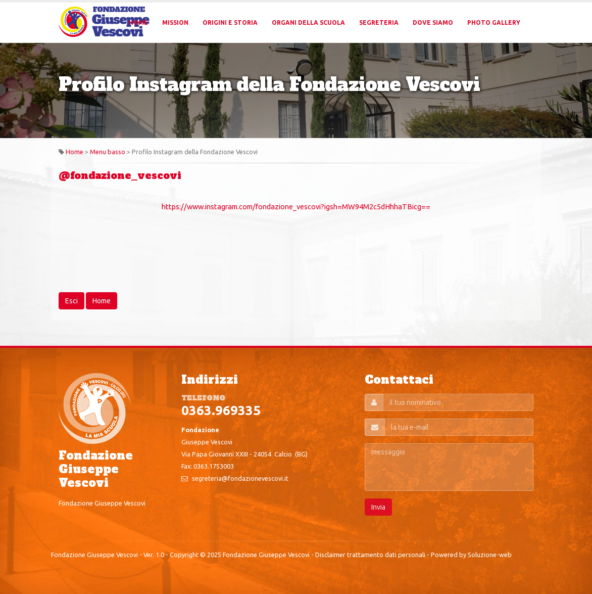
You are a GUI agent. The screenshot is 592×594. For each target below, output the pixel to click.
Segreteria (379, 22)
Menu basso (107, 151)
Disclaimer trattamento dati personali (370, 554)
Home (138, 22)
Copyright (184, 554)
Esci (71, 301)
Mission (175, 22)
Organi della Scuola (308, 22)
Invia (378, 507)
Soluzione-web (490, 554)
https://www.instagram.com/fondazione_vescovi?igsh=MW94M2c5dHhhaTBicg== (296, 206)
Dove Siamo (433, 22)
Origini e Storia (230, 22)
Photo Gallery (493, 22)
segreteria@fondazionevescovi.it (240, 478)
